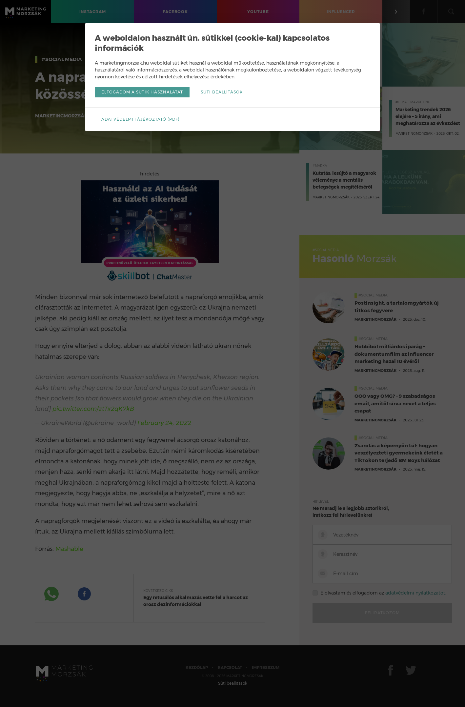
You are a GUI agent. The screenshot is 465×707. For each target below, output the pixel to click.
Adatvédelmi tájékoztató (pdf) (140, 119)
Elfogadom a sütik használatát (142, 92)
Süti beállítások (222, 92)
